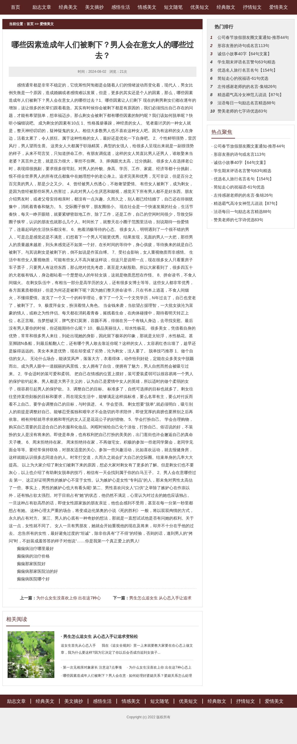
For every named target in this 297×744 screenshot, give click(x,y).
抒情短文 (252, 7)
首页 (15, 7)
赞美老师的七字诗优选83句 (242, 111)
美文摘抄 (94, 7)
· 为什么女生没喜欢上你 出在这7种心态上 (159, 667)
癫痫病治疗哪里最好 (35, 548)
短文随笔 (173, 7)
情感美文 (147, 7)
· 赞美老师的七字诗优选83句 (237, 219)
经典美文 (68, 7)
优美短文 (199, 7)
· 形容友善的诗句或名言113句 (238, 154)
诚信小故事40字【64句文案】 (244, 53)
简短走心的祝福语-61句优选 (242, 78)
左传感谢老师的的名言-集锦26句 (247, 86)
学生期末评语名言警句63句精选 (246, 62)
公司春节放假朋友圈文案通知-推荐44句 (253, 37)
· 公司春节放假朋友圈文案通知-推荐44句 (248, 146)
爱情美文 (278, 7)
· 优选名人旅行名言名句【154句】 (242, 179)
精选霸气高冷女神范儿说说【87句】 (250, 94)
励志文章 (41, 7)
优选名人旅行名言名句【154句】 (247, 70)
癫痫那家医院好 (31, 563)
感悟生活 (120, 7)
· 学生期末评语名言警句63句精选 (241, 170)
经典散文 (226, 7)
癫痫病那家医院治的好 (37, 571)
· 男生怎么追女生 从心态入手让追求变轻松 (99, 636)
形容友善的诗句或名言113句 (243, 45)
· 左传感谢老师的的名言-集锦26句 (242, 195)
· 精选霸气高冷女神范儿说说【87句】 (245, 203)
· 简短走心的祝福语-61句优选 (238, 187)
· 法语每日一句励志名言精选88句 (241, 211)
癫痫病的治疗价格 (33, 556)
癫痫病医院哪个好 (33, 579)
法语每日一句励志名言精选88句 (246, 103)
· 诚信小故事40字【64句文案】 (239, 162)
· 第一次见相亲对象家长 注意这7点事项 (91, 667)
